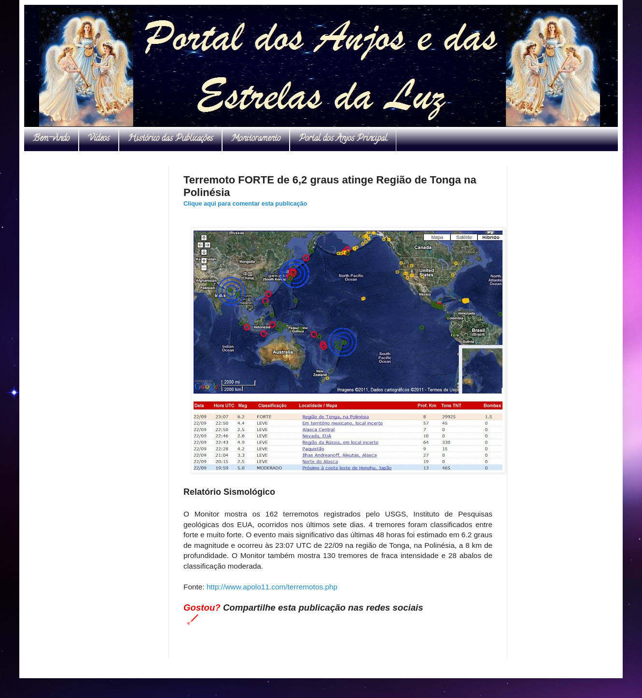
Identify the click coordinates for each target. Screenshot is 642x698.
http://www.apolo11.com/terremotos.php (272, 587)
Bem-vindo (51, 139)
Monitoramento (255, 139)
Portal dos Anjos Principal (343, 139)
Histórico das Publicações (170, 139)
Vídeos (99, 139)
